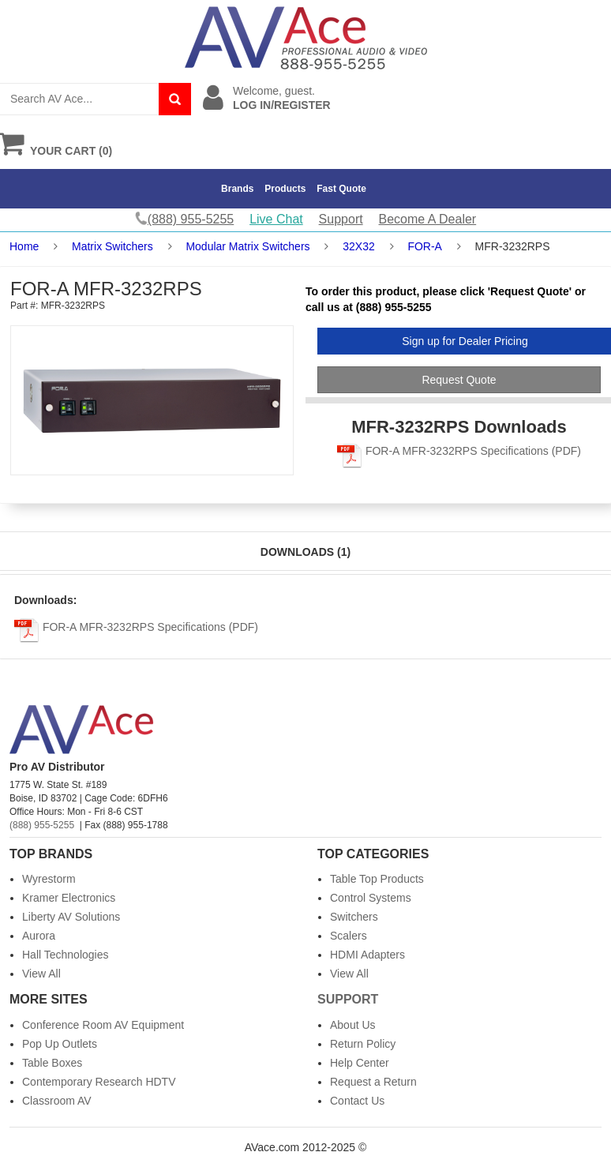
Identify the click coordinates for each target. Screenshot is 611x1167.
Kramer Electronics (68, 897)
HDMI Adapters (367, 954)
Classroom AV (57, 1100)
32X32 (358, 246)
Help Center (359, 1062)
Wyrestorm (49, 878)
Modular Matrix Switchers (247, 246)
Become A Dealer (428, 219)
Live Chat (276, 219)
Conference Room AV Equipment (103, 1025)
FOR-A (424, 246)
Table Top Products (377, 878)
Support (341, 219)
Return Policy (362, 1044)
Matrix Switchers (112, 246)
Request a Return (373, 1081)
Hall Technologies (65, 954)
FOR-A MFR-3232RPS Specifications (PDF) (459, 451)
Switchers (354, 916)
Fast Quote (341, 188)
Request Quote (459, 379)
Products (285, 188)
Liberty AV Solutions (71, 916)
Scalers (348, 935)
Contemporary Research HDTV (99, 1081)
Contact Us (357, 1100)
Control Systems (370, 897)
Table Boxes (52, 1062)
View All (41, 973)
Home (24, 246)
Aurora (38, 935)
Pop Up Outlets (59, 1044)
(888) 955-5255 (41, 825)
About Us (353, 1025)
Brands (237, 188)
